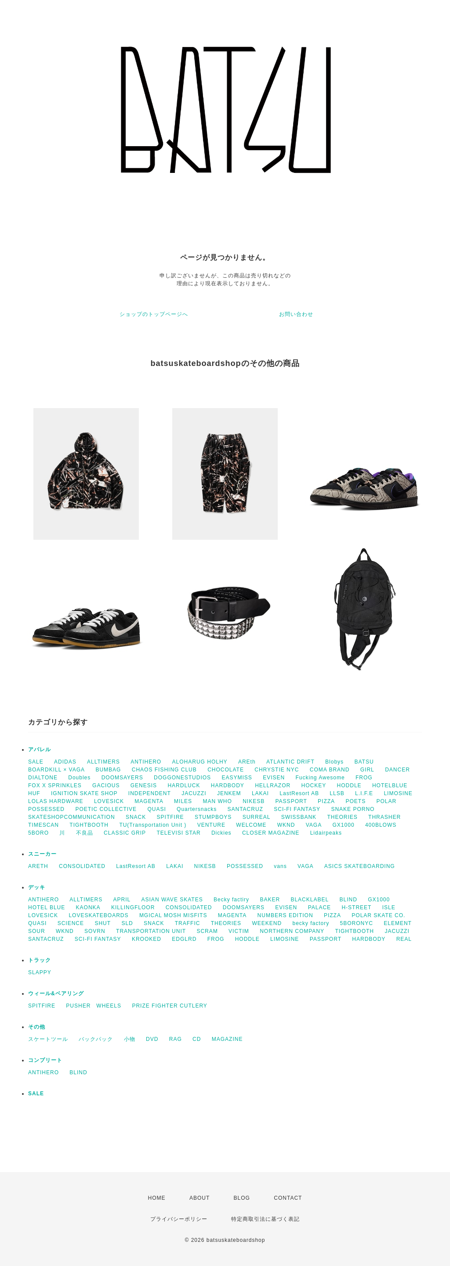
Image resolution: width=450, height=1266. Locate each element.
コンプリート (45, 1060)
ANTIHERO (146, 762)
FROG (364, 778)
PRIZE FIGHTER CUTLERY (172, 1006)
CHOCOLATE (225, 770)
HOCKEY (314, 785)
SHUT (102, 923)
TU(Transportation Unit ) (152, 825)
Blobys (334, 762)
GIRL (367, 770)
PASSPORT (291, 801)
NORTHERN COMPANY (292, 931)
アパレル (39, 749)
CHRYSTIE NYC (276, 770)
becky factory (311, 923)
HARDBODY (227, 785)
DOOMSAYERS (122, 778)
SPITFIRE (170, 817)
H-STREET (356, 907)
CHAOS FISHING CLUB (164, 770)
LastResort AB (299, 793)
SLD (127, 923)
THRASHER (384, 817)
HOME (157, 1198)
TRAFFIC (187, 923)
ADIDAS (65, 762)
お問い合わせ (296, 314)
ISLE (389, 907)
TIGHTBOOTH (89, 825)
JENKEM (229, 793)
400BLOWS (380, 825)
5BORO (38, 833)
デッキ (36, 887)
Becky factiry (231, 900)
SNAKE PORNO (352, 809)
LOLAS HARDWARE (55, 801)
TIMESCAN (43, 825)
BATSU (364, 762)
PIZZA (326, 801)
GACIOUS (106, 785)
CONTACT (288, 1198)
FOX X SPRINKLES (55, 785)
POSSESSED (46, 809)
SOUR (36, 931)
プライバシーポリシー (178, 1219)
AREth (247, 762)
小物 (129, 1039)
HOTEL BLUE (46, 907)
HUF (34, 793)
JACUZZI (193, 793)
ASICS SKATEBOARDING (359, 866)
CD (196, 1039)
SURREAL (257, 817)
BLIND (348, 900)
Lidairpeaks (326, 833)
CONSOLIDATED (82, 866)
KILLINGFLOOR (133, 907)
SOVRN (94, 931)
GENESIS (144, 785)
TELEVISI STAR (178, 833)
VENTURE (211, 825)
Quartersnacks (197, 809)
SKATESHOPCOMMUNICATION (71, 817)
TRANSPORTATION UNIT (151, 931)
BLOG (242, 1198)
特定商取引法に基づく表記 (265, 1219)
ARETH (38, 866)
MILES (183, 801)
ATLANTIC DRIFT (290, 762)
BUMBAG (108, 770)
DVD (152, 1039)
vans (280, 866)
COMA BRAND (330, 770)
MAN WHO (217, 801)
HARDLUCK (183, 785)
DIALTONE (43, 778)
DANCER (397, 770)
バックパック (96, 1039)
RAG (175, 1039)
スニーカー (42, 854)
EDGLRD (184, 939)
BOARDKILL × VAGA (56, 770)
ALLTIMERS (103, 762)
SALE (36, 762)
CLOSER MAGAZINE (270, 833)
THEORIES (342, 817)
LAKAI (260, 793)
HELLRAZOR (272, 785)
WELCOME (251, 825)
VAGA (314, 825)
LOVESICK (109, 801)
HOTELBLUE (389, 785)
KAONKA (88, 907)
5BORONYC (356, 923)
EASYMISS (236, 778)
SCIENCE (71, 923)
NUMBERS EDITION (285, 915)
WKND (286, 825)
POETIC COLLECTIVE (106, 809)
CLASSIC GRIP (125, 833)
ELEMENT (398, 923)
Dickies (221, 833)
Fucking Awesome (320, 778)
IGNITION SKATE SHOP (84, 793)
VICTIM (239, 931)
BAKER (270, 900)
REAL (404, 939)
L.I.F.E (364, 793)
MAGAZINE (227, 1039)
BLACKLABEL (309, 900)
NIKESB (254, 801)
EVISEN (274, 778)
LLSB (337, 793)
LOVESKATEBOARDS (98, 915)
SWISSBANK (298, 817)
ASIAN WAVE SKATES (172, 900)
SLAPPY (39, 972)
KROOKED (146, 939)
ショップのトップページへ (154, 314)
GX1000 (344, 825)
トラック (39, 960)
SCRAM (207, 931)
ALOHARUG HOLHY (200, 762)
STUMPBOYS (213, 817)
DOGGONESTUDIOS (182, 778)
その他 (36, 1027)
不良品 (84, 833)
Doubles (79, 778)
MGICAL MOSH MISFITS (173, 915)
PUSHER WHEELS (93, 1006)
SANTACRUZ (245, 809)
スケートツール (48, 1039)
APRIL (122, 900)
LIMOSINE (398, 793)
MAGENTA (148, 801)
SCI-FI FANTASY (297, 809)
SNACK (136, 817)
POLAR (386, 801)
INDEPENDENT (149, 793)
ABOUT (199, 1198)
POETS (355, 801)
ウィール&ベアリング (56, 993)
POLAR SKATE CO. (378, 915)
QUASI (156, 809)
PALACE (319, 907)
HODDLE (349, 785)
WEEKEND (267, 923)
